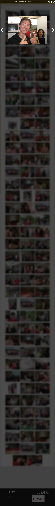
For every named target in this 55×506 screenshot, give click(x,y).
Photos (16, 1)
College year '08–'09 (22, 1)
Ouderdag (29, 1)
